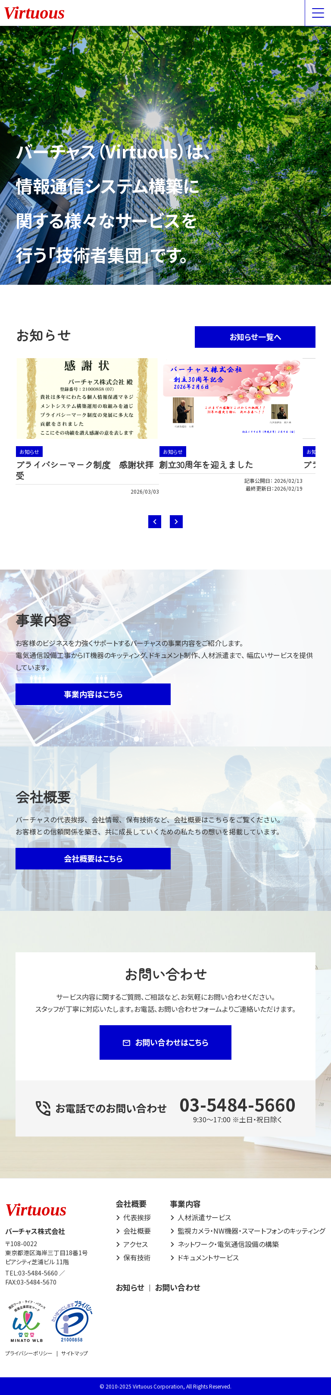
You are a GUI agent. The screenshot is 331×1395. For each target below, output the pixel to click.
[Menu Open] (318, 13)
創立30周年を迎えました (206, 464)
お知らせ (29, 451)
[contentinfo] (165, 1286)
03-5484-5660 (237, 1104)
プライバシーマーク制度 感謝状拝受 (84, 470)
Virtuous (34, 12)
